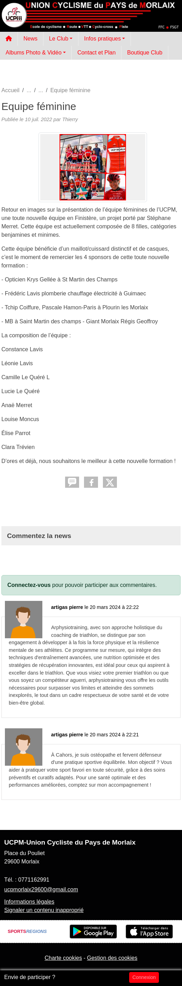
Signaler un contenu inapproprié (44, 910)
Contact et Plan (96, 53)
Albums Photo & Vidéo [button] (34, 53)
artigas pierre (67, 607)
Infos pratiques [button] (102, 39)
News (30, 39)
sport (65, 770)
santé (137, 695)
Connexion (144, 977)
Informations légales (29, 902)
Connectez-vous (29, 585)
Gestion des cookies (112, 958)
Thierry (70, 119)
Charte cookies (63, 958)
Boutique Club (144, 53)
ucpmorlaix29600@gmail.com (41, 889)
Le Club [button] (58, 39)
